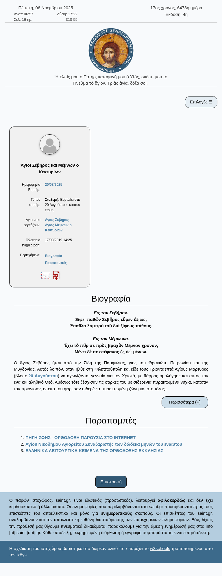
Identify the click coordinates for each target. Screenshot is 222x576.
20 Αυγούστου (43, 375)
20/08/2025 (53, 185)
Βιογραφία (53, 256)
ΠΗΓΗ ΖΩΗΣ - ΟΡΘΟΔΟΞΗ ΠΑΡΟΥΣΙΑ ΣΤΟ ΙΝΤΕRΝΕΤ (80, 437)
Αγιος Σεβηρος (57, 220)
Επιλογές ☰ (201, 101)
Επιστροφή (111, 481)
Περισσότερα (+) (185, 402)
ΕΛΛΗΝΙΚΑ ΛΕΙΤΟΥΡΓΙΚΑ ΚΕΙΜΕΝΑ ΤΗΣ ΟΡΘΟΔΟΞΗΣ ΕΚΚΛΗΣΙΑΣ (94, 450)
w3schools (160, 548)
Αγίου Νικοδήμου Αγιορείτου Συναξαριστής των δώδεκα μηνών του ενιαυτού (103, 444)
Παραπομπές (55, 263)
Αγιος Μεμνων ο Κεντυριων (58, 227)
